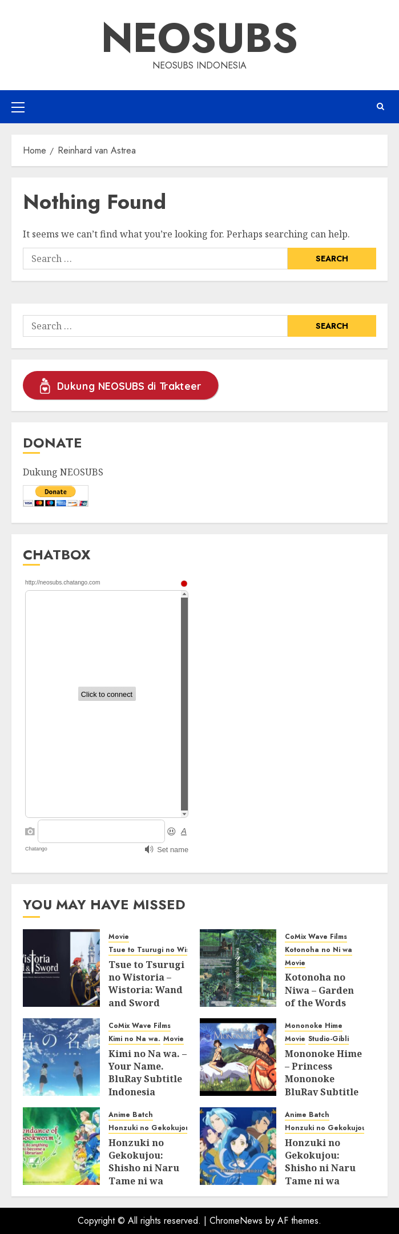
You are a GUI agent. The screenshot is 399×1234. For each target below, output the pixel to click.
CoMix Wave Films (316, 937)
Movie (118, 937)
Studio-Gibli (328, 1039)
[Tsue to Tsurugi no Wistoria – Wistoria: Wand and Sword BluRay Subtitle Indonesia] (61, 968)
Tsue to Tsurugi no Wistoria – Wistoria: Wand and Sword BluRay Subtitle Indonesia (146, 996)
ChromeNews (236, 1220)
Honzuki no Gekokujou (149, 1128)
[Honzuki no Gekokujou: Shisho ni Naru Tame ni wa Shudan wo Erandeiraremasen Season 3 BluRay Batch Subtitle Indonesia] (61, 1146)
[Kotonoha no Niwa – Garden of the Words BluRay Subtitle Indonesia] (238, 968)
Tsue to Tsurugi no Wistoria (156, 950)
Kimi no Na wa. (134, 1039)
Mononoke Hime (313, 1026)
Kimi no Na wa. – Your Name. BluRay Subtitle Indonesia (147, 1072)
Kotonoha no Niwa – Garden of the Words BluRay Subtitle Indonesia (321, 1003)
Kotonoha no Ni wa (318, 950)
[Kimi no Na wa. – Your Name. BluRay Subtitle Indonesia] (61, 1057)
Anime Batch (130, 1115)
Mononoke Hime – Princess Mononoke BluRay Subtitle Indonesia (323, 1079)
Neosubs (199, 37)
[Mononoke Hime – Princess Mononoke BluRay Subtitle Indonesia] (238, 1057)
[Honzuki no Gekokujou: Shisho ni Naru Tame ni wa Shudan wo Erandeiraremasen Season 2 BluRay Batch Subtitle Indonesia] (238, 1146)
